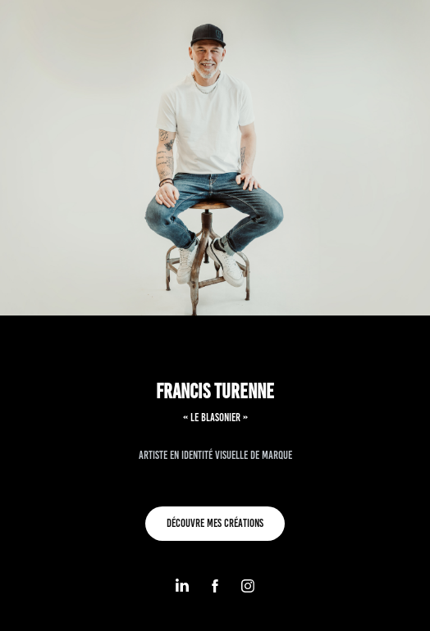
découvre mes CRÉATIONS (215, 523)
